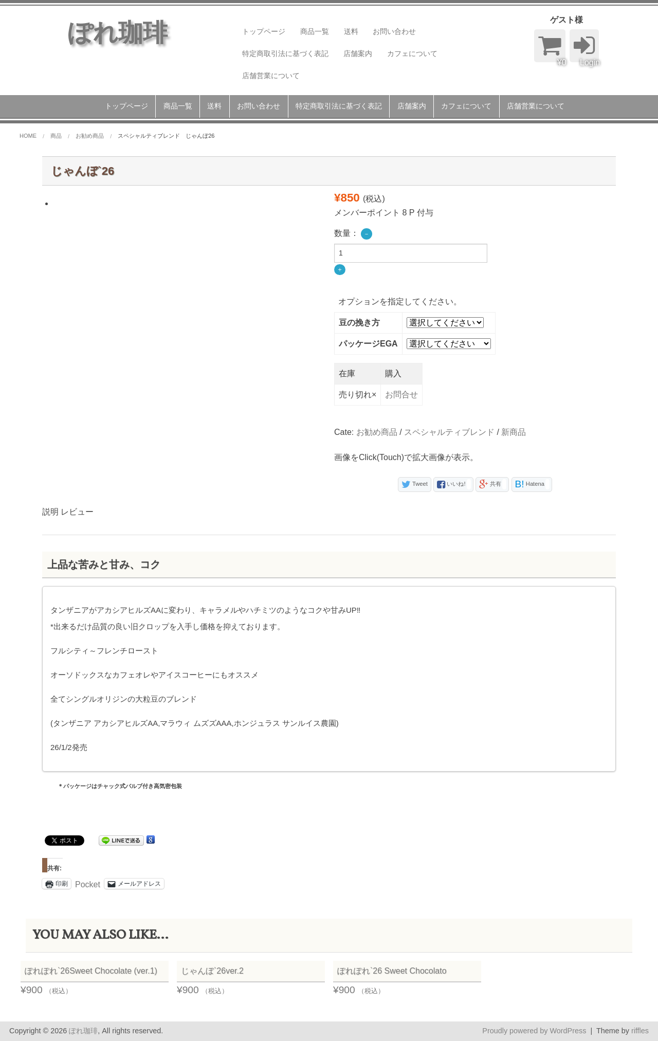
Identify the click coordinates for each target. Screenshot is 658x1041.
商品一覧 (314, 31)
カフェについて (412, 53)
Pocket (87, 884)
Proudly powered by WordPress (534, 1031)
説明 (50, 511)
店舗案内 (357, 53)
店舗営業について (271, 75)
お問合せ (401, 394)
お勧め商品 (376, 432)
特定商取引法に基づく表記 (285, 53)
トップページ (263, 31)
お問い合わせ (394, 31)
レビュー (77, 511)
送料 (351, 31)
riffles (640, 1031)
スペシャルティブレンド (449, 432)
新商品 (513, 432)
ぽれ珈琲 (83, 1031)
